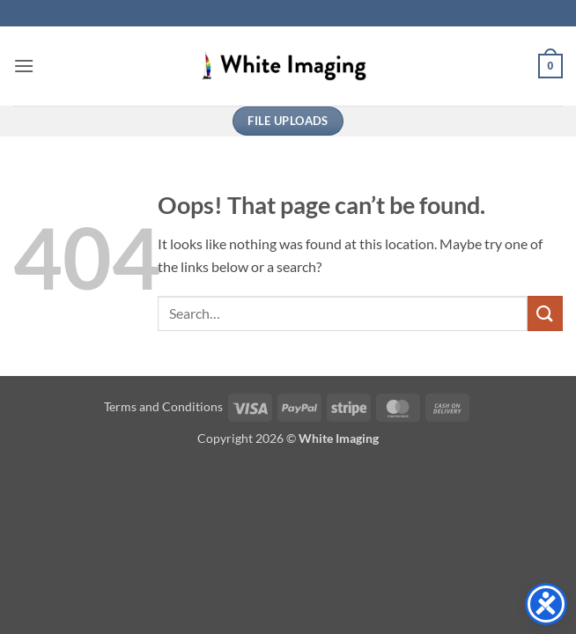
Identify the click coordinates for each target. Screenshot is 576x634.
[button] (23, 65)
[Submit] (545, 313)
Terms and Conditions (163, 406)
